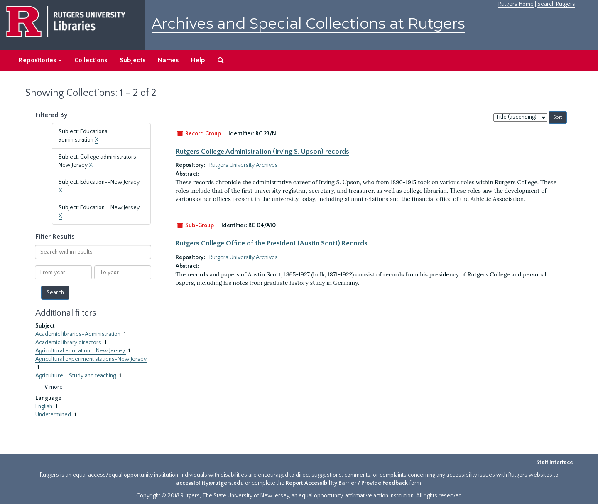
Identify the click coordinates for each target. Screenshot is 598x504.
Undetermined (53, 414)
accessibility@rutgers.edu (210, 483)
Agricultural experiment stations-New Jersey (91, 359)
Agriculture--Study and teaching (76, 375)
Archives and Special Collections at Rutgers (308, 23)
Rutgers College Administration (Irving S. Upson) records (262, 151)
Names (168, 60)
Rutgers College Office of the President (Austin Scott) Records (272, 243)
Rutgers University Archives (243, 165)
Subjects (132, 60)
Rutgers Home (516, 4)
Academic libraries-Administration (78, 334)
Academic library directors (69, 342)
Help (198, 60)
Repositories (40, 60)
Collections (90, 60)
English (44, 406)
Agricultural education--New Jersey (80, 350)
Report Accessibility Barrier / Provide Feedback (347, 483)
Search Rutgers (556, 4)
